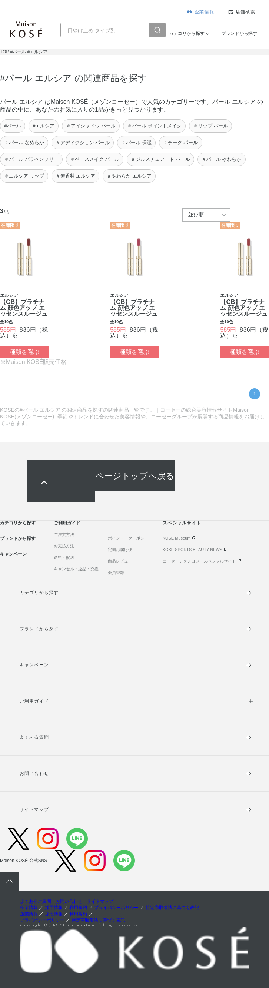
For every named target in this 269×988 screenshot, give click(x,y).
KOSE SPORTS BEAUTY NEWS (193, 549)
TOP (4, 51)
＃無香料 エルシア (76, 176)
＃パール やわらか (222, 159)
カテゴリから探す (187, 33)
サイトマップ (34, 809)
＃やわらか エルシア (129, 176)
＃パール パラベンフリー (31, 159)
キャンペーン (13, 554)
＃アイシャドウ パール (91, 126)
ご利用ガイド (67, 523)
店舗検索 (245, 11)
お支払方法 (64, 546)
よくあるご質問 (35, 901)
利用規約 (78, 907)
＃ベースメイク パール (95, 159)
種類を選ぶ (24, 352)
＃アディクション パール (83, 142)
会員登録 (116, 572)
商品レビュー (120, 561)
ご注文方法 (64, 534)
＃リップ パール (210, 126)
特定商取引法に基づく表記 (172, 907)
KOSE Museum (177, 538)
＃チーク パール (180, 142)
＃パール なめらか (24, 142)
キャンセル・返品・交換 (76, 569)
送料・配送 (64, 557)
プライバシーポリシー (116, 907)
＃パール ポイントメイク (154, 126)
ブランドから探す (239, 33)
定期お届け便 (120, 549)
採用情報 (54, 907)
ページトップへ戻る (135, 476)
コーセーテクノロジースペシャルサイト (199, 561)
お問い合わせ (34, 773)
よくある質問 (34, 737)
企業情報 (204, 11)
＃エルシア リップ (24, 176)
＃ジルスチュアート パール (160, 159)
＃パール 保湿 (136, 142)
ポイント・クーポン (126, 538)
